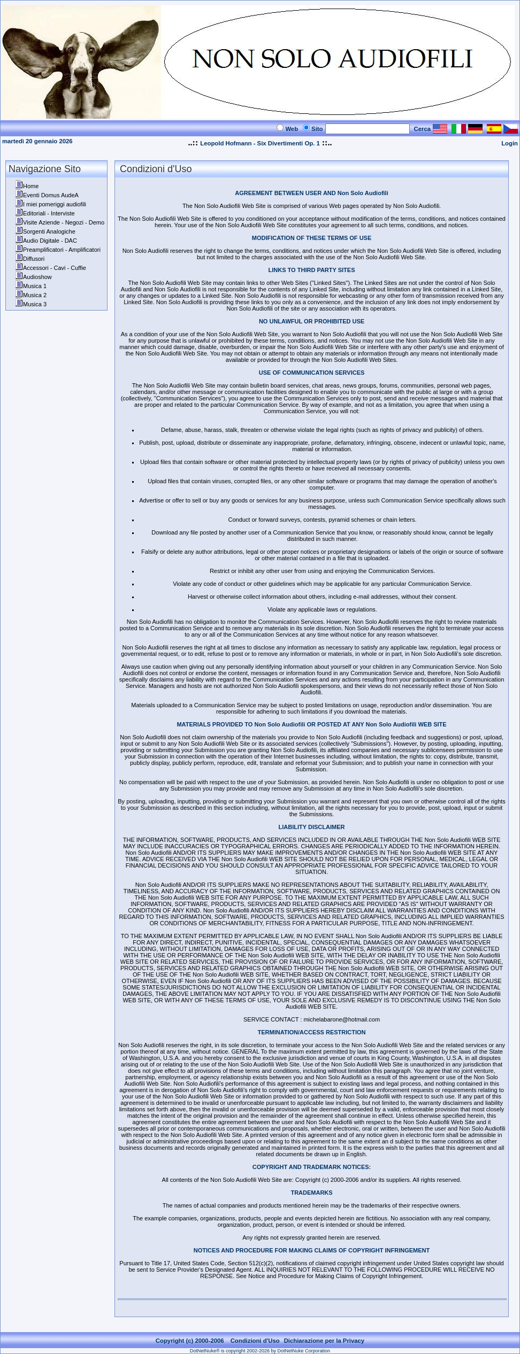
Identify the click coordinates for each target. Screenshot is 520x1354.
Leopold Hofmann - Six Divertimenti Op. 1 (259, 143)
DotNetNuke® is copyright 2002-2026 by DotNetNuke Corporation (260, 1350)
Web (291, 129)
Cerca (422, 129)
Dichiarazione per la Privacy (324, 1340)
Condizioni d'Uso (255, 1340)
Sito (317, 129)
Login (509, 143)
